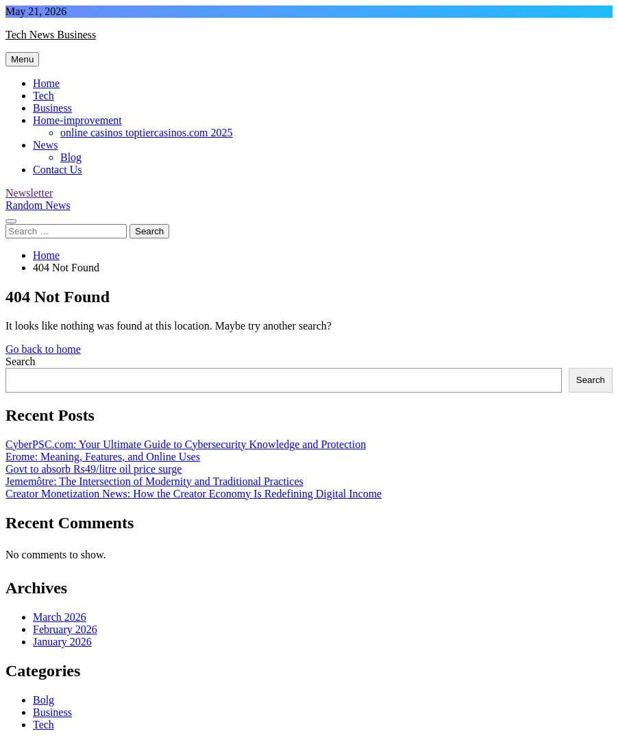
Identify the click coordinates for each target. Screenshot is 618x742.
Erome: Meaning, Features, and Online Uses (102, 456)
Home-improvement (77, 120)
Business (52, 108)
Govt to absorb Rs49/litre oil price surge (93, 469)
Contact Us (57, 169)
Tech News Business (50, 34)
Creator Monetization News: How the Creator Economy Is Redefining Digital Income (193, 493)
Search (20, 361)
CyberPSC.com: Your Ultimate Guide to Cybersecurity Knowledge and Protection (185, 444)
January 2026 (62, 641)
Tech (43, 95)
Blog (71, 157)
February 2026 (65, 629)
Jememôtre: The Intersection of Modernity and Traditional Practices (154, 481)
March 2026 (59, 617)
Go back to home (43, 349)
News (45, 145)
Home (46, 83)
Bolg (43, 700)
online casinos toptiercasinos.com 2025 (146, 132)
